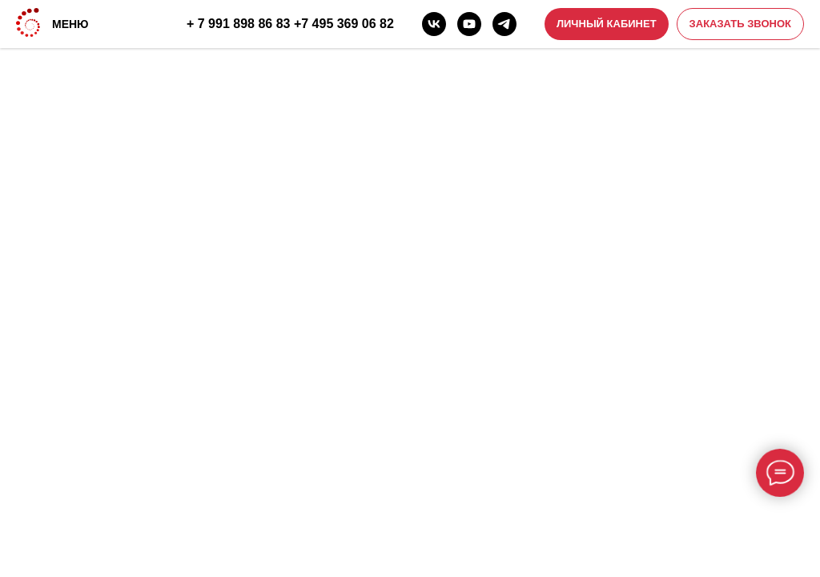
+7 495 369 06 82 (344, 23)
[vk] (434, 24)
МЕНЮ (70, 24)
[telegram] (504, 24)
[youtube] (469, 24)
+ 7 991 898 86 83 (238, 23)
